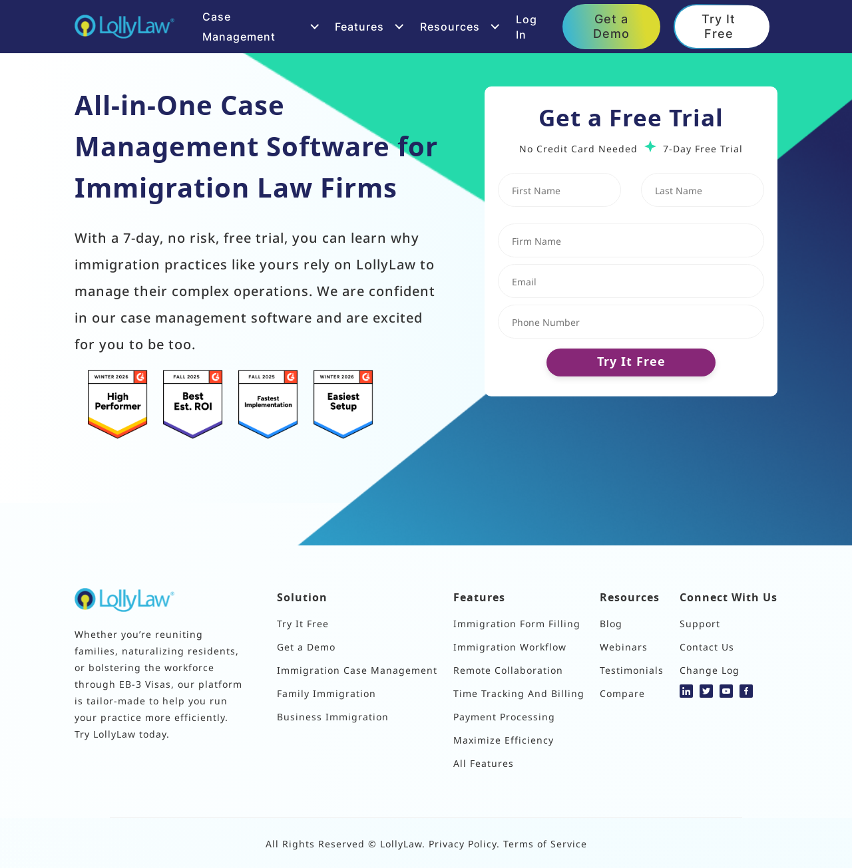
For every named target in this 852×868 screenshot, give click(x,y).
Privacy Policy (463, 843)
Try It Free (719, 26)
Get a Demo (611, 26)
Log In (526, 26)
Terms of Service (545, 843)
